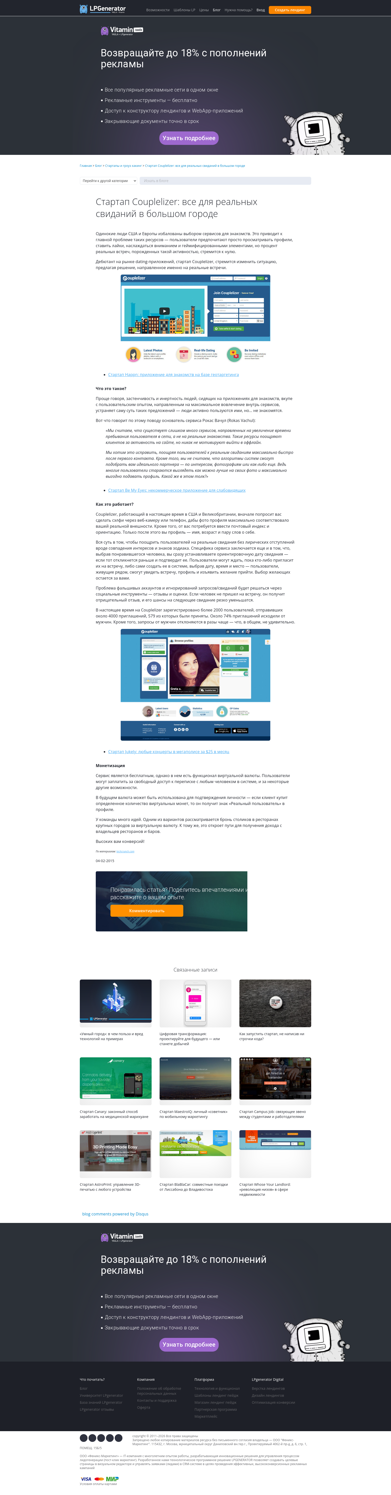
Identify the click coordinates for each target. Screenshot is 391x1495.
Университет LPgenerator (101, 1395)
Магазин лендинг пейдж (215, 1402)
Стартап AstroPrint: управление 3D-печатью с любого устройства (110, 1187)
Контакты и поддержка (157, 1400)
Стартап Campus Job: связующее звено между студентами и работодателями (272, 1114)
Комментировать (147, 910)
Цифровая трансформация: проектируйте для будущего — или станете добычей (190, 1038)
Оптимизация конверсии (273, 1402)
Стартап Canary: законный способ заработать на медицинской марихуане (114, 1114)
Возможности (158, 9)
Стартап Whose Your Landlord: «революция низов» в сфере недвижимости (265, 1189)
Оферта (143, 1407)
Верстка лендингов (268, 1388)
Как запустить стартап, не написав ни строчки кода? (271, 1036)
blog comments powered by (115, 1214)
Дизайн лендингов (268, 1395)
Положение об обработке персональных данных (159, 1391)
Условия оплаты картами (98, 1484)
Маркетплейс (206, 1416)
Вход (261, 9)
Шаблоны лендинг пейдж (216, 1395)
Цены (204, 9)
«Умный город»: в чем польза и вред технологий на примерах (111, 1036)
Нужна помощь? (239, 9)
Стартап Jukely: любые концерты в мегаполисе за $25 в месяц (168, 751)
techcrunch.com (125, 851)
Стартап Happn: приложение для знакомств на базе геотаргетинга (173, 374)
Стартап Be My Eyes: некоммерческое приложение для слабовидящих (177, 490)
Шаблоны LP (184, 9)
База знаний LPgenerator (101, 1402)
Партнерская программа (216, 1409)
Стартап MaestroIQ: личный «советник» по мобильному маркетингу (193, 1114)
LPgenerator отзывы (97, 1409)
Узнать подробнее (189, 138)
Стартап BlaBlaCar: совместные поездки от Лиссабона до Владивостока (194, 1187)
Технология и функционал (217, 1388)
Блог (84, 1388)
